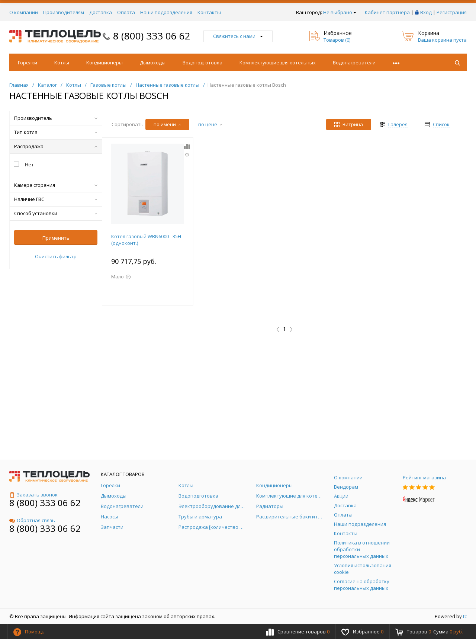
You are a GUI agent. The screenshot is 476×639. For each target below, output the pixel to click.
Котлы (61, 62)
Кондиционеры (104, 62)
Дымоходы (152, 62)
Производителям (63, 12)
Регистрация (452, 12)
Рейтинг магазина (424, 477)
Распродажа (55, 146)
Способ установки (55, 213)
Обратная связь (32, 520)
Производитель (55, 118)
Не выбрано (339, 12)
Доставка (100, 12)
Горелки (27, 62)
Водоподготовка (202, 62)
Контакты (209, 12)
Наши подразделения (166, 12)
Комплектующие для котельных (277, 62)
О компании (23, 12)
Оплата (126, 12)
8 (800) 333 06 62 (151, 35)
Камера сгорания (55, 185)
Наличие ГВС (55, 199)
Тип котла (55, 132)
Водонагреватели (354, 62)
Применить (56, 237)
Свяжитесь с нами (238, 36)
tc (465, 616)
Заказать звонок (33, 494)
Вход (426, 12)
